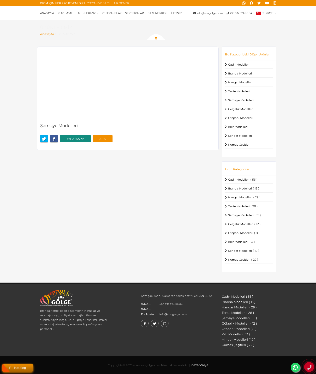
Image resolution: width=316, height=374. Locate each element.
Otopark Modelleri (240, 118)
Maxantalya (199, 365)
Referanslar (111, 13)
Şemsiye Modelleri (241, 100)
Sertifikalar (134, 13)
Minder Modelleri (240, 135)
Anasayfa (47, 13)
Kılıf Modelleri (238, 126)
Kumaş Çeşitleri (239, 144)
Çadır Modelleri (238, 64)
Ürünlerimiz (87, 13)
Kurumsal (65, 13)
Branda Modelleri (240, 73)
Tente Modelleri (239, 91)
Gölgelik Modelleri (240, 109)
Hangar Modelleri (240, 82)
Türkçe (266, 13)
